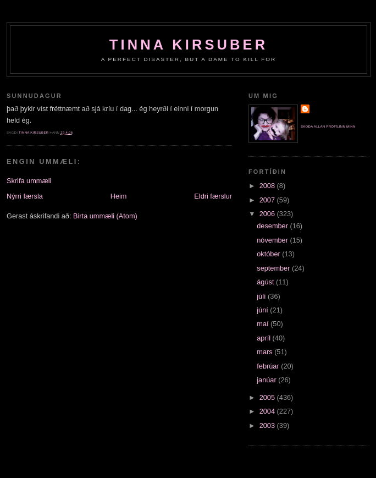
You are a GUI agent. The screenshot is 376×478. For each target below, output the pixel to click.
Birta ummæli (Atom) (105, 216)
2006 (268, 214)
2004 (268, 411)
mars (265, 352)
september (274, 268)
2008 (268, 186)
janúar (267, 380)
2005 (268, 397)
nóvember (273, 240)
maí (263, 324)
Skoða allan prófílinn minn (328, 126)
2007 (268, 200)
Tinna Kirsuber (188, 44)
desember (273, 226)
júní (263, 310)
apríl (264, 338)
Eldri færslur (213, 196)
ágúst (266, 282)
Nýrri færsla (25, 196)
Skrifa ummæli (29, 181)
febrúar (269, 366)
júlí (262, 296)
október (269, 254)
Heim (118, 196)
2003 (268, 425)
